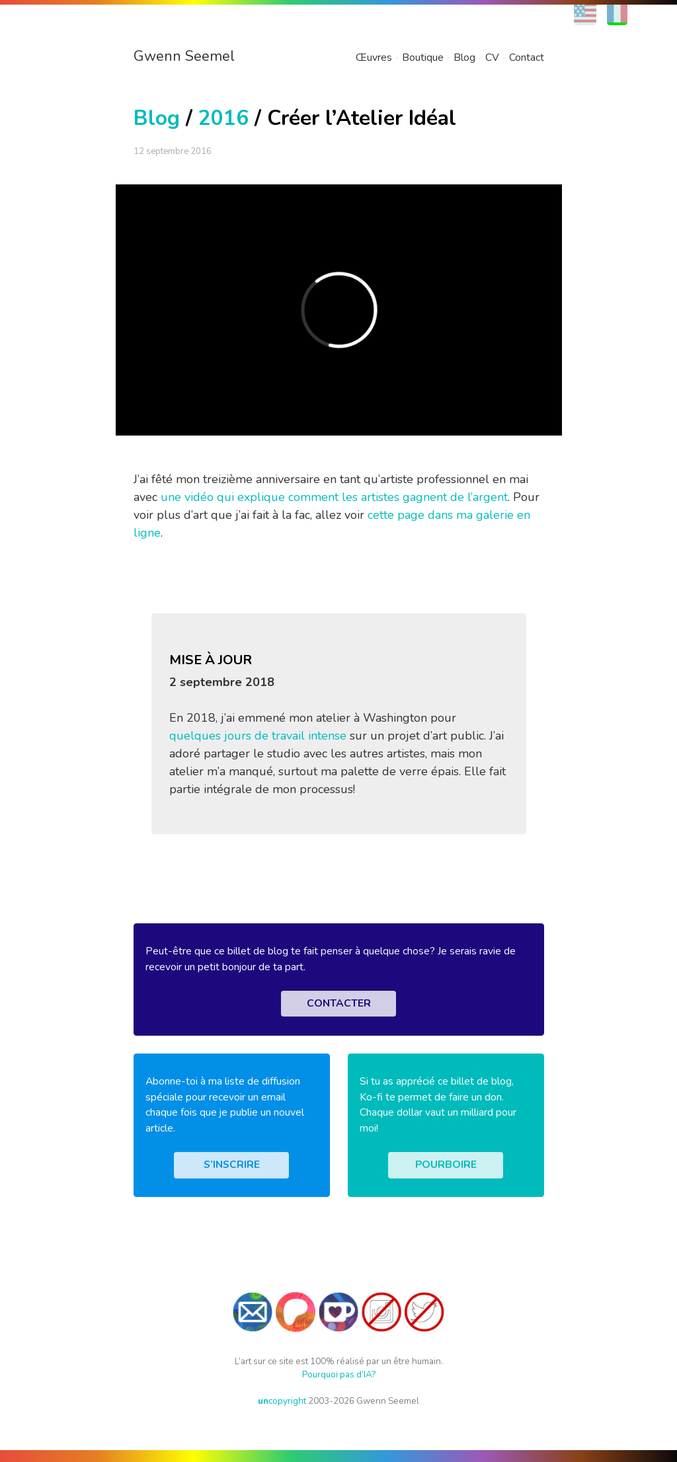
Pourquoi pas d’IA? (339, 1374)
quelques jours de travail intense (257, 736)
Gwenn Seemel (184, 56)
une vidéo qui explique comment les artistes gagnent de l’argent (334, 497)
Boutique (423, 57)
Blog (464, 57)
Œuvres (374, 57)
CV (492, 57)
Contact (526, 57)
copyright (282, 1401)
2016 (223, 118)
